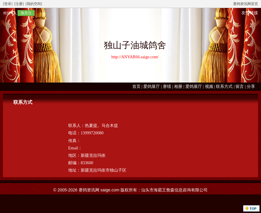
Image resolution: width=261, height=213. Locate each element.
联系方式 (224, 86)
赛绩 (167, 86)
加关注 (26, 13)
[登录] (7, 4)
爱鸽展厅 (151, 86)
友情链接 (249, 13)
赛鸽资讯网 (89, 190)
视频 (209, 86)
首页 (136, 86)
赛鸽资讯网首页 (245, 4)
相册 (178, 86)
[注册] (19, 4)
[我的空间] (34, 4)
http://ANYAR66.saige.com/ (134, 57)
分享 (251, 86)
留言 (239, 86)
